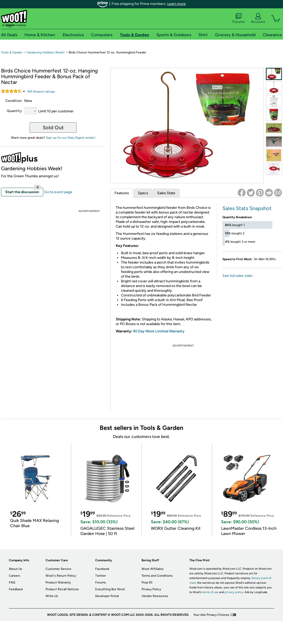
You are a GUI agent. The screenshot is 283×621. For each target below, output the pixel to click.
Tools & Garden (12, 52)
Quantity (14, 111)
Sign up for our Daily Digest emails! (70, 137)
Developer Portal (107, 596)
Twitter (100, 575)
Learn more (176, 4)
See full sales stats (237, 275)
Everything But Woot (110, 589)
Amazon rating (41, 91)
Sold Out (53, 127)
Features (121, 193)
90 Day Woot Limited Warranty (158, 331)
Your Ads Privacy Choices (211, 615)
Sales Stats (166, 193)
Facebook (102, 569)
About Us (15, 569)
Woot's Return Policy (61, 575)
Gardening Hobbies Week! (46, 52)
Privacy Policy (151, 589)
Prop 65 (147, 582)
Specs (143, 193)
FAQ (12, 582)
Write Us (52, 596)
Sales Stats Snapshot (247, 208)
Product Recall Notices (62, 589)
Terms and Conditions (157, 575)
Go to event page (58, 192)
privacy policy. (234, 592)
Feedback (16, 589)
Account (258, 18)
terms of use (210, 592)
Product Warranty (58, 582)
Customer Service (58, 569)
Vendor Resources (155, 596)
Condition (13, 101)
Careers (14, 575)
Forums (238, 18)
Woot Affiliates (153, 569)
